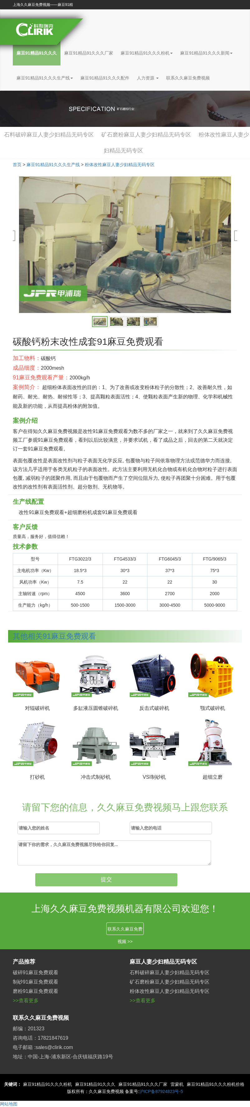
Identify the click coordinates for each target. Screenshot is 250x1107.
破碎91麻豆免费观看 (35, 972)
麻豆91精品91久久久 (37, 53)
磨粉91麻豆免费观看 (35, 991)
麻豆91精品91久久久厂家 (88, 53)
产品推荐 (24, 962)
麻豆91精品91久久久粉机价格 (215, 1084)
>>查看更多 (26, 1000)
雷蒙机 (177, 1084)
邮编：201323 (28, 1028)
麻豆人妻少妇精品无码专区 (163, 962)
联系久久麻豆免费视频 (188, 77)
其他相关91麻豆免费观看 (54, 636)
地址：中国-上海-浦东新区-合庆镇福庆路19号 (63, 1056)
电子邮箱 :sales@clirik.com (43, 1047)
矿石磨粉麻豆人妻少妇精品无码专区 (146, 135)
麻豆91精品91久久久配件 (104, 77)
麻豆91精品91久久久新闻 (206, 53)
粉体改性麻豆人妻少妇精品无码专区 (120, 164)
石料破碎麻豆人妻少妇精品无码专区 (49, 135)
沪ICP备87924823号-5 (161, 1091)
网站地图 (8, 1103)
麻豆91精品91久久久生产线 (45, 77)
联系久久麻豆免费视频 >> (125, 931)
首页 (17, 164)
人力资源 (148, 77)
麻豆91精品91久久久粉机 (147, 53)
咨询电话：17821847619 (40, 1038)
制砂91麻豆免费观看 (35, 981)
